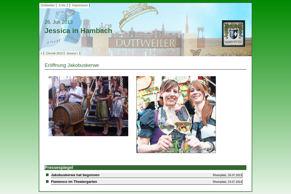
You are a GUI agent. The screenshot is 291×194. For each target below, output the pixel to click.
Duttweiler (48, 5)
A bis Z (64, 5)
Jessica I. (72, 53)
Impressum (80, 5)
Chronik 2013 (54, 53)
